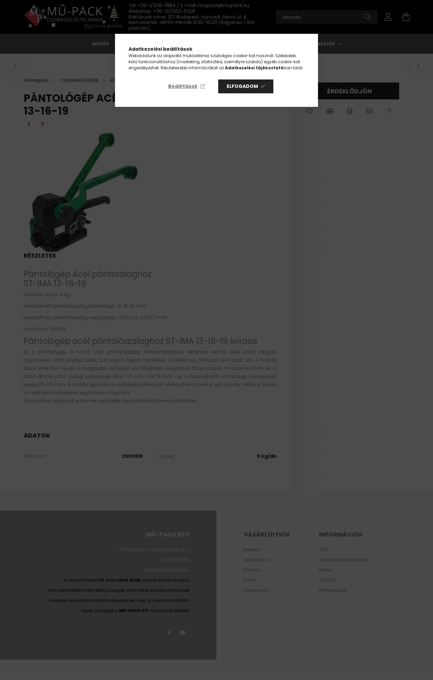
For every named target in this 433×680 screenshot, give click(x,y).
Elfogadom (242, 86)
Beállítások (183, 86)
